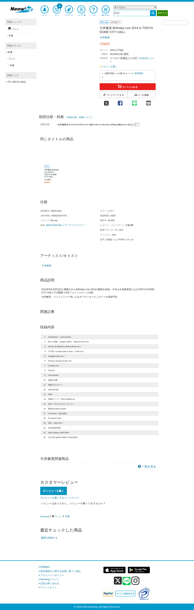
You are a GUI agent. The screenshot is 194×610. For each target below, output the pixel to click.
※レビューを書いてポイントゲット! (59, 497)
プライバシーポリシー (52, 575)
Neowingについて (49, 579)
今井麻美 (105, 37)
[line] (127, 581)
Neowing (45, 516)
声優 (67, 516)
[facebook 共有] (120, 102)
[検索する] (153, 13)
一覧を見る (149, 466)
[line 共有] (134, 102)
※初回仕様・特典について (79, 117)
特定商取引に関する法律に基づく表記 (60, 571)
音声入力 (162, 13)
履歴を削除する (49, 537)
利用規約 (45, 567)
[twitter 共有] (106, 102)
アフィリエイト (48, 587)
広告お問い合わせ (49, 583)
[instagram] (135, 580)
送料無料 (138, 73)
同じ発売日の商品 (17, 82)
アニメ (58, 516)
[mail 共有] (148, 102)
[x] (118, 580)
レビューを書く (108, 66)
